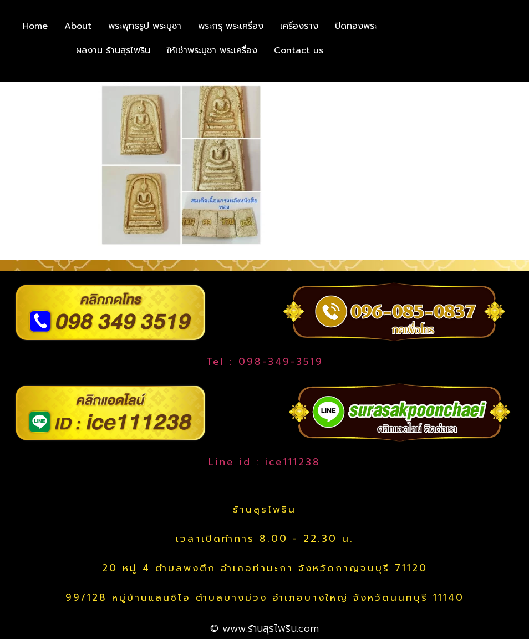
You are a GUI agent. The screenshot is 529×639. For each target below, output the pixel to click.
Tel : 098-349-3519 (264, 361)
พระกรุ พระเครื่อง (230, 26)
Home (35, 26)
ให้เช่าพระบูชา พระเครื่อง (212, 50)
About (77, 26)
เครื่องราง (299, 26)
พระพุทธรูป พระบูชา (144, 26)
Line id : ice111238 (264, 462)
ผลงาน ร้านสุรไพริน (113, 50)
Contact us (298, 50)
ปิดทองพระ (356, 26)
